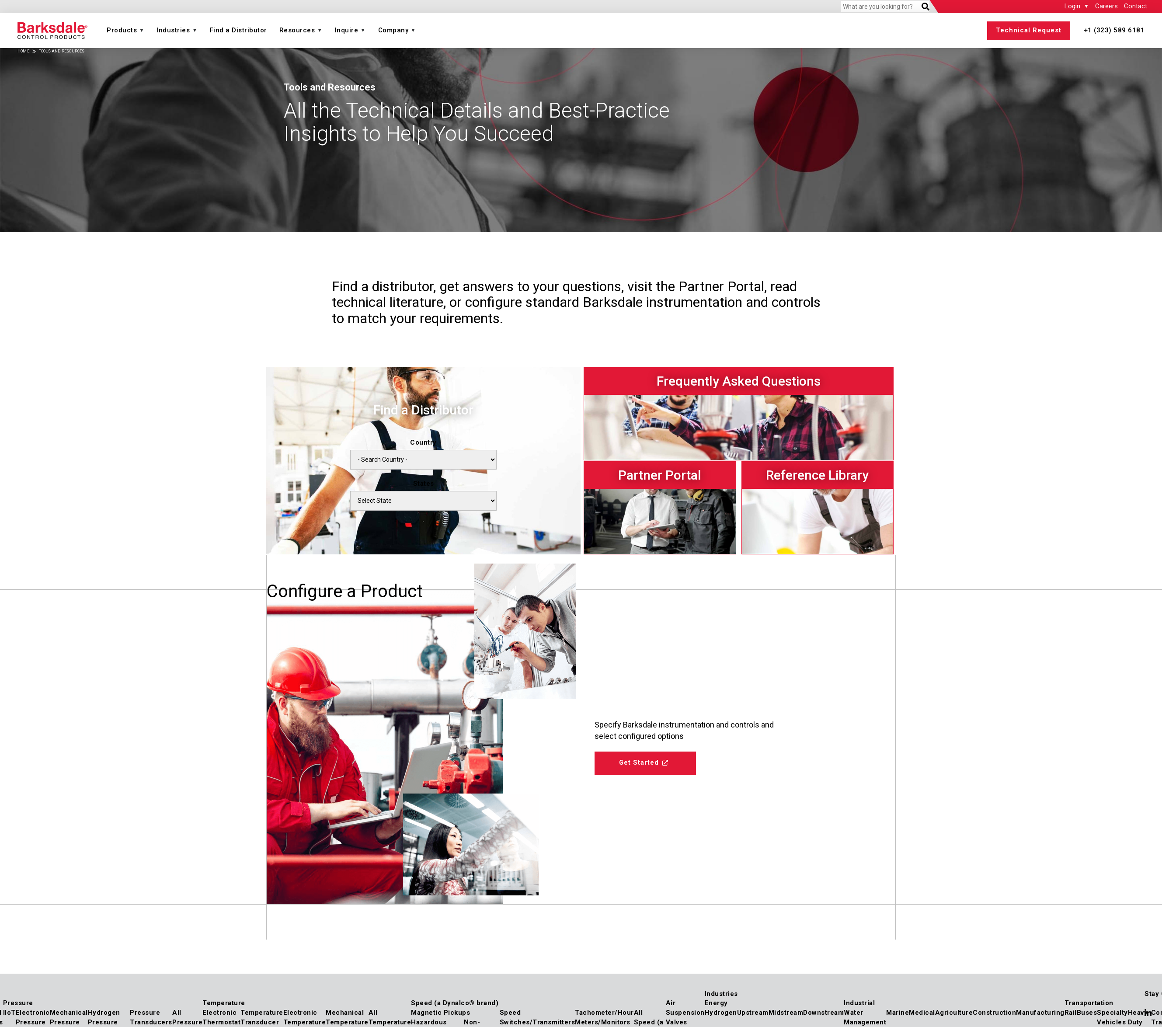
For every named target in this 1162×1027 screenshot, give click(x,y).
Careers (1106, 6)
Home (23, 51)
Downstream (823, 1013)
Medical (922, 1013)
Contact (1135, 6)
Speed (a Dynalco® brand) (454, 1003)
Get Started (643, 764)
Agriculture (954, 1013)
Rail (1071, 1013)
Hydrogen (721, 1013)
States (423, 483)
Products (122, 30)
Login (1072, 6)
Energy (716, 1003)
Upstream (753, 1013)
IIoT (9, 1013)
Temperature (223, 1003)
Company (393, 30)
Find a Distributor (238, 30)
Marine (897, 1013)
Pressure (18, 1003)
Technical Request (1028, 30)
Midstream (786, 1013)
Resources (297, 30)
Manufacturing (1040, 1013)
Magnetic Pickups (440, 1013)
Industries (173, 30)
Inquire (346, 30)
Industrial (859, 1003)
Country (423, 442)
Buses (1087, 1013)
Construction (994, 1013)
